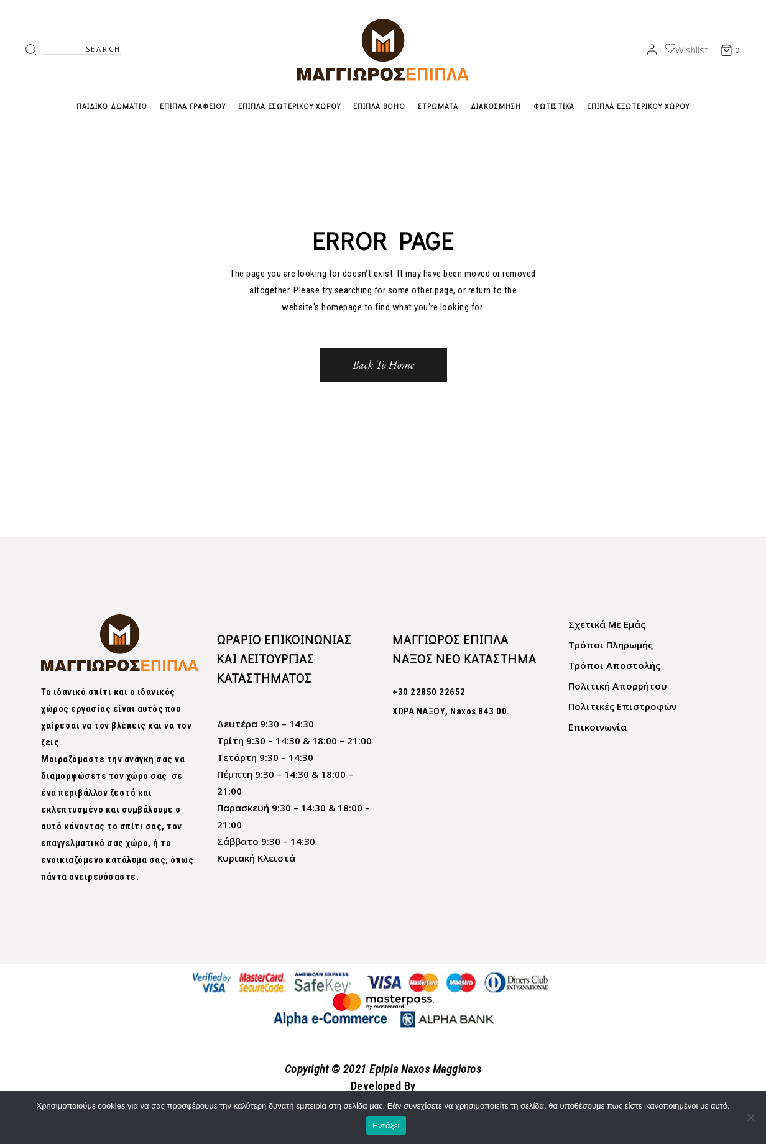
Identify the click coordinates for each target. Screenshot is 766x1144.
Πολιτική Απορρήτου (617, 686)
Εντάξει (386, 1125)
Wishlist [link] (687, 50)
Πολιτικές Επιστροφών (622, 706)
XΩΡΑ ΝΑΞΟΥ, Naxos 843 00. (451, 711)
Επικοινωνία (597, 727)
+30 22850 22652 (429, 692)
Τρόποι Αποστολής (614, 665)
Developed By (383, 1085)
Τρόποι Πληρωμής (610, 645)
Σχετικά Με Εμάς (606, 624)
